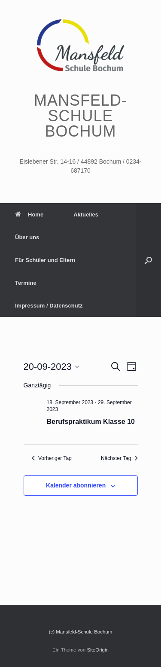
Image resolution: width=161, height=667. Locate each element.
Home (29, 214)
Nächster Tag (119, 458)
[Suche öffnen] (148, 260)
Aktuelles (85, 214)
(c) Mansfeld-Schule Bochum (80, 631)
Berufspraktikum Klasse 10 (91, 421)
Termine (25, 283)
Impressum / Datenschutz (49, 305)
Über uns (27, 237)
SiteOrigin (98, 649)
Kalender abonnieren (76, 485)
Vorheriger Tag (52, 458)
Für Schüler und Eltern (45, 260)
